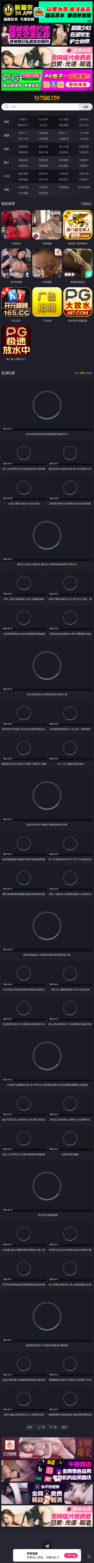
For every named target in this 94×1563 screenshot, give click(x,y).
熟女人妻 (23, 138)
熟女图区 (64, 165)
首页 (29, 1427)
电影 (6, 149)
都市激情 (23, 173)
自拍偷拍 (43, 132)
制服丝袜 (23, 152)
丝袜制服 (43, 138)
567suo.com (47, 98)
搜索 (85, 106)
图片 (6, 162)
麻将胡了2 (23, 125)
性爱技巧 (84, 179)
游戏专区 (84, 119)
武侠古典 (84, 173)
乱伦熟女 (64, 152)
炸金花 (43, 125)
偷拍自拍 (43, 146)
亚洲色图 (43, 160)
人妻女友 (64, 173)
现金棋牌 (64, 125)
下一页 (53, 1427)
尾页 (64, 1427)
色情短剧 (43, 192)
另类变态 (84, 152)
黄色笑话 (64, 179)
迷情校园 (23, 179)
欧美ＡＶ (64, 132)
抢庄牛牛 (84, 125)
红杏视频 (23, 192)
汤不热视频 (84, 187)
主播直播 (64, 138)
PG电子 (23, 119)
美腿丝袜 (23, 165)
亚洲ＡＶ (23, 132)
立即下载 (71, 1555)
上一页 (41, 1427)
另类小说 (43, 179)
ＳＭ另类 (84, 138)
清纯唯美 (43, 165)
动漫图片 (84, 160)
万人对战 (64, 119)
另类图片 (84, 165)
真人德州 (43, 119)
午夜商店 (43, 187)
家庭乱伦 (43, 173)
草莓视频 (64, 187)
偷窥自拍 (23, 160)
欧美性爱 (84, 146)
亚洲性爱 (23, 146)
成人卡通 (64, 146)
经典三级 (43, 152)
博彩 (6, 122)
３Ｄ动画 (84, 132)
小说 (6, 176)
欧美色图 (64, 160)
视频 (6, 135)
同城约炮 (23, 187)
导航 (6, 189)
